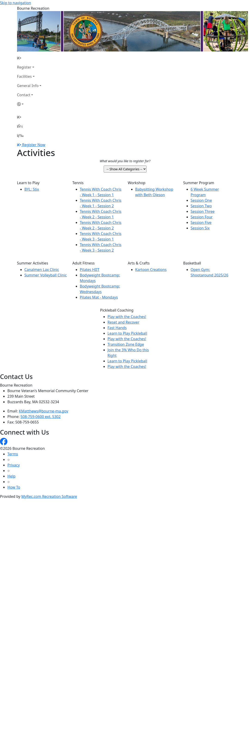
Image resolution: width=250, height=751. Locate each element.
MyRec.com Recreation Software (49, 496)
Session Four (202, 216)
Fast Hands (117, 327)
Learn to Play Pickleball (127, 333)
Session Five (201, 222)
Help (11, 476)
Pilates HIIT (89, 269)
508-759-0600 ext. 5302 (41, 416)
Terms (12, 454)
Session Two (201, 205)
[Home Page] (29, 58)
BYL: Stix (31, 189)
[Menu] (20, 135)
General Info (28, 85)
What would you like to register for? (125, 161)
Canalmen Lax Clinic (41, 269)
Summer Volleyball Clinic (45, 275)
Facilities (24, 76)
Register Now (33, 144)
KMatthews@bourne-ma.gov (43, 411)
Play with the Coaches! (127, 316)
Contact (23, 94)
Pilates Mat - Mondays (99, 297)
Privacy (13, 465)
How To (13, 487)
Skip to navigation (15, 2)
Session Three (203, 211)
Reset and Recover (123, 322)
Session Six (200, 228)
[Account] (29, 104)
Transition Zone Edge (126, 344)
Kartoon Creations (151, 269)
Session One (201, 200)
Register (24, 67)
